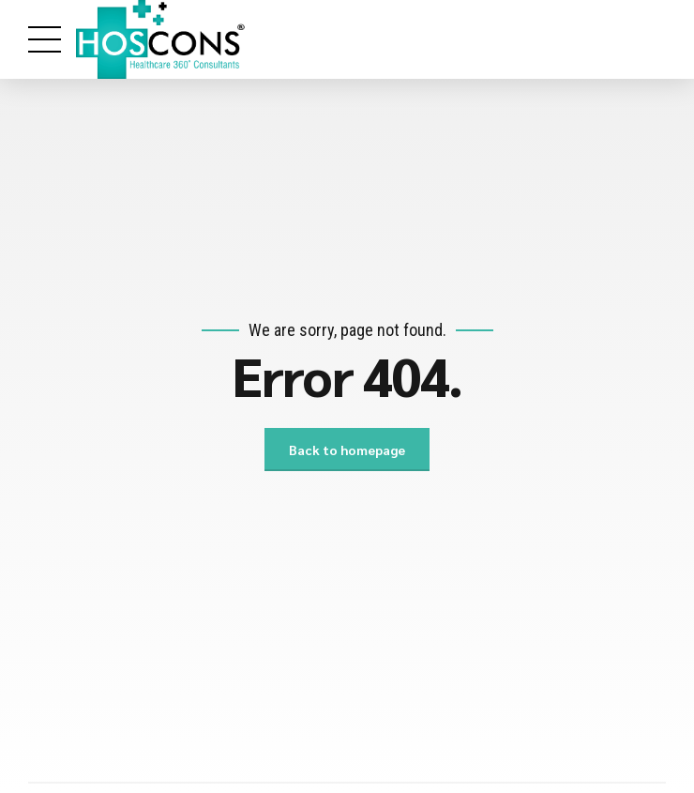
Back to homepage (347, 449)
